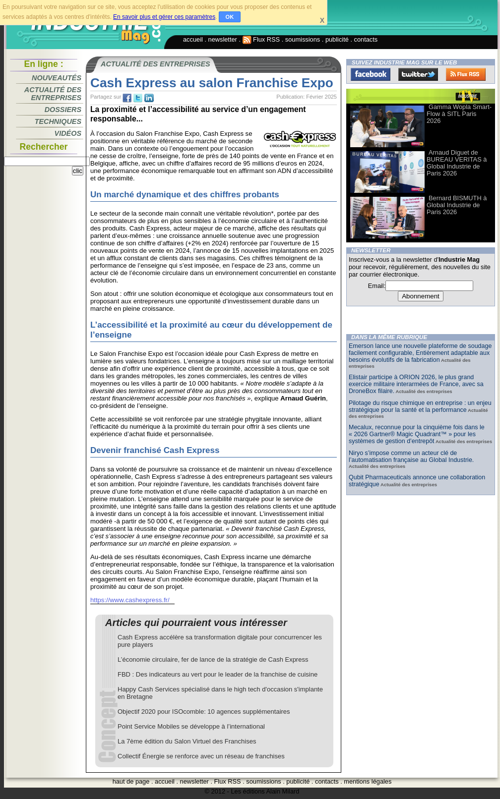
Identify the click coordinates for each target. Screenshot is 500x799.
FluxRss (466, 74)
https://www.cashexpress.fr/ (130, 600)
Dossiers (63, 110)
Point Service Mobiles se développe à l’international (191, 726)
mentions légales (367, 781)
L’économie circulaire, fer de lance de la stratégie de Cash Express (213, 659)
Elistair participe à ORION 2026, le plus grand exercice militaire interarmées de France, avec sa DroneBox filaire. (416, 384)
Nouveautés (56, 78)
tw (138, 98)
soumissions (302, 39)
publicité (337, 39)
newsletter (222, 39)
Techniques (58, 121)
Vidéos (68, 133)
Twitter (418, 74)
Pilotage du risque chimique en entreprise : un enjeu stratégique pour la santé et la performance (420, 406)
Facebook (370, 74)
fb (127, 98)
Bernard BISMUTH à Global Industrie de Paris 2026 (457, 205)
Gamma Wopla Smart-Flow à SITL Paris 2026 (459, 113)
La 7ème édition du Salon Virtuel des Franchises (187, 741)
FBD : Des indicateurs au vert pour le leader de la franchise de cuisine (217, 674)
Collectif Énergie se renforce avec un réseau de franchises (201, 756)
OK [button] (230, 17)
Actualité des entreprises (52, 94)
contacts (366, 39)
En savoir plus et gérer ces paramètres (164, 16)
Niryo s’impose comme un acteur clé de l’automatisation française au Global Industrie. (411, 456)
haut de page (131, 781)
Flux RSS (261, 39)
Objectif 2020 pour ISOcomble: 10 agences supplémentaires (204, 711)
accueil (193, 39)
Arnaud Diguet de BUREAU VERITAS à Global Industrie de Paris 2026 (457, 163)
